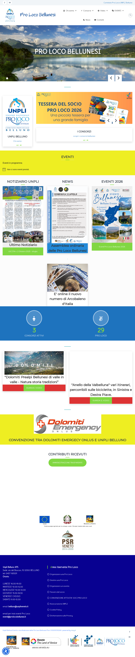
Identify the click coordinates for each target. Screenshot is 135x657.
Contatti (100, 20)
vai (17, 145)
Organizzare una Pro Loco (61, 574)
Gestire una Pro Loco (59, 580)
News (88, 20)
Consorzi (88, 11)
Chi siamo (71, 11)
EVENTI (119, 11)
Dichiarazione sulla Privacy (61, 615)
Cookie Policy (56, 610)
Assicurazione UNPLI (59, 604)
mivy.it (73, 630)
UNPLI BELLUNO (17, 136)
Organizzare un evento (59, 586)
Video (104, 11)
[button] (118, 78)
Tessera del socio (57, 592)
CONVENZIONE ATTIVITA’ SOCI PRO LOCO (68, 598)
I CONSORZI (84, 131)
